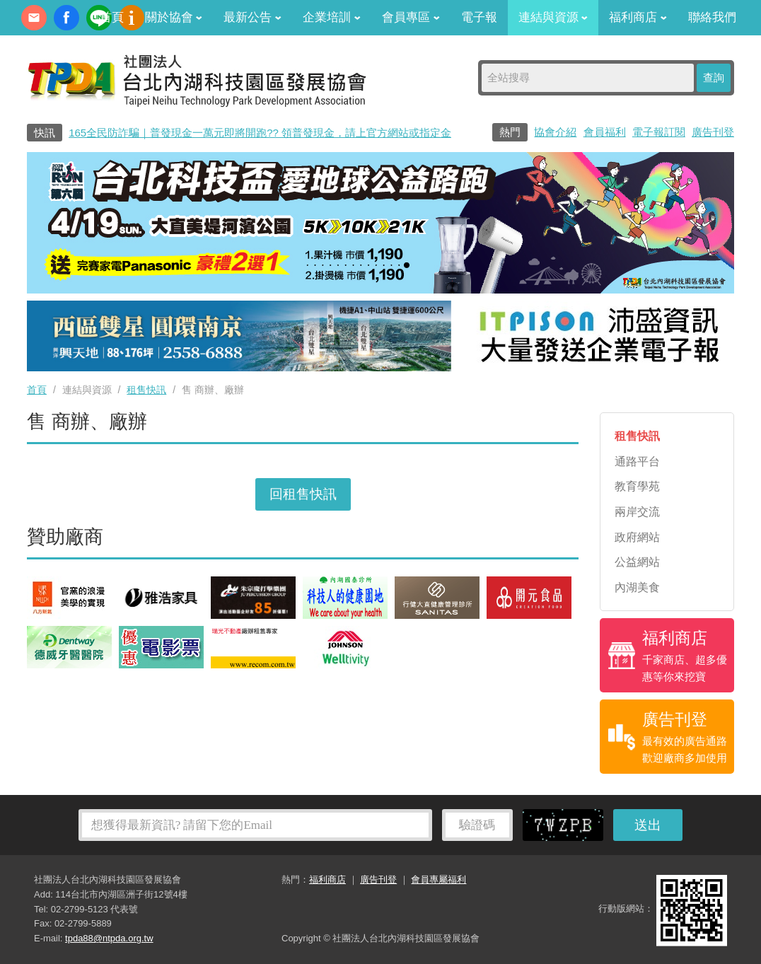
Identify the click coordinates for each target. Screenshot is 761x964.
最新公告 (252, 17)
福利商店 (638, 17)
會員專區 (411, 17)
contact (34, 17)
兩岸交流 (637, 512)
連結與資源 (553, 17)
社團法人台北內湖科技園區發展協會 (196, 80)
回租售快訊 (303, 494)
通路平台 (637, 461)
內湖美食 (637, 587)
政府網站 (637, 537)
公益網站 (637, 562)
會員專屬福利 (438, 879)
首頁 (112, 17)
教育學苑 (637, 486)
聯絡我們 (712, 17)
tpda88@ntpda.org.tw (109, 938)
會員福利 (604, 132)
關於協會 (174, 17)
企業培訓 (332, 17)
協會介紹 (555, 132)
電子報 (479, 17)
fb (66, 17)
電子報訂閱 (658, 132)
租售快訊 (146, 389)
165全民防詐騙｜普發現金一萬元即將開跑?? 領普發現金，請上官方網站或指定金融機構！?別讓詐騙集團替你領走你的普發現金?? (375, 133)
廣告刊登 (713, 132)
